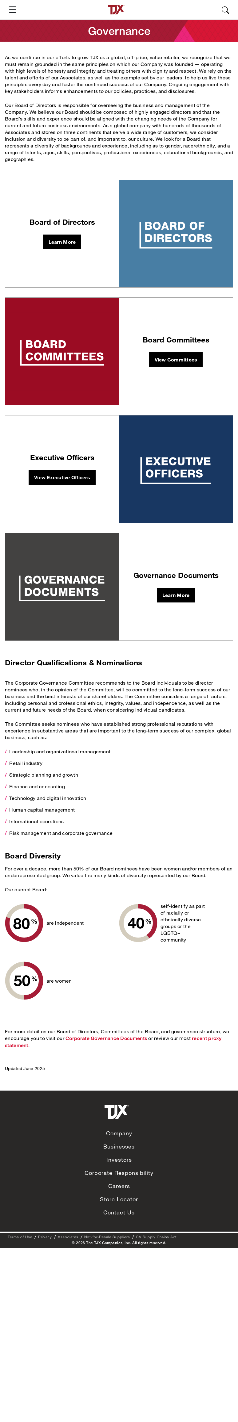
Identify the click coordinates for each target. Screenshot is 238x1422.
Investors (119, 1159)
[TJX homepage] (116, 9)
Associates (68, 1236)
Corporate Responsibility (119, 1172)
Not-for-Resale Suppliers (107, 1236)
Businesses (119, 1146)
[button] (10, 9)
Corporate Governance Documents (106, 1038)
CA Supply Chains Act (156, 1236)
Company (119, 1133)
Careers (119, 1186)
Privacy (45, 1236)
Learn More (62, 242)
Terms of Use (20, 1236)
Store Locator (119, 1199)
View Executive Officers (62, 477)
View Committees (176, 359)
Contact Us (119, 1212)
